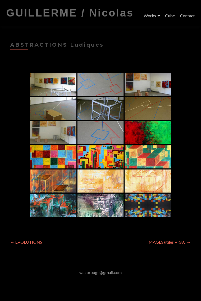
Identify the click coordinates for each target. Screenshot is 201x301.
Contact (187, 15)
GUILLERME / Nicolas (70, 13)
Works (150, 15)
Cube (170, 15)
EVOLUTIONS (26, 241)
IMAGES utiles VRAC (169, 241)
